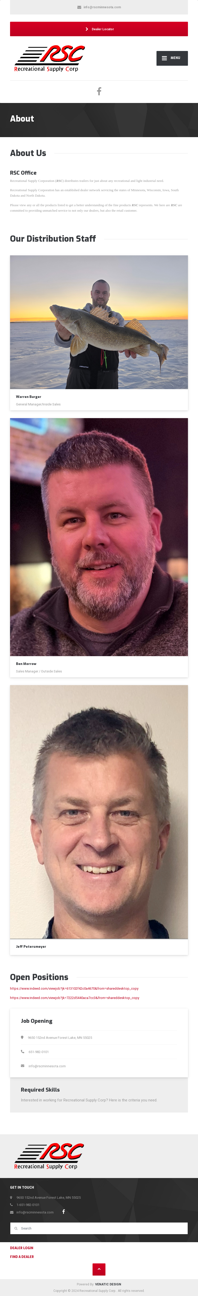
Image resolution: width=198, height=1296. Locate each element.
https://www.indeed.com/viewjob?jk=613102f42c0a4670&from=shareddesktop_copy (74, 988)
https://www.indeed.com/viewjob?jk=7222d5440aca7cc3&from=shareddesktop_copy (74, 998)
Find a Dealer (22, 1257)
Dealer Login (21, 1248)
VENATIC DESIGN (108, 1284)
